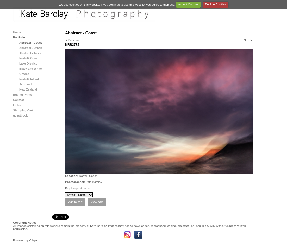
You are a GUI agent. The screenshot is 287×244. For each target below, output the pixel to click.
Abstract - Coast (30, 42)
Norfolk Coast (28, 58)
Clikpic (33, 240)
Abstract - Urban (30, 47)
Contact (18, 99)
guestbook (20, 115)
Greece (24, 73)
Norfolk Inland (29, 79)
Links (17, 105)
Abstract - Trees (30, 53)
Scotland (25, 84)
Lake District (28, 63)
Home (17, 32)
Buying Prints (22, 94)
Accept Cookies (188, 4)
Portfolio (19, 37)
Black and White (30, 68)
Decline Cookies (215, 4)
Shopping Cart (23, 110)
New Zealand (28, 89)
